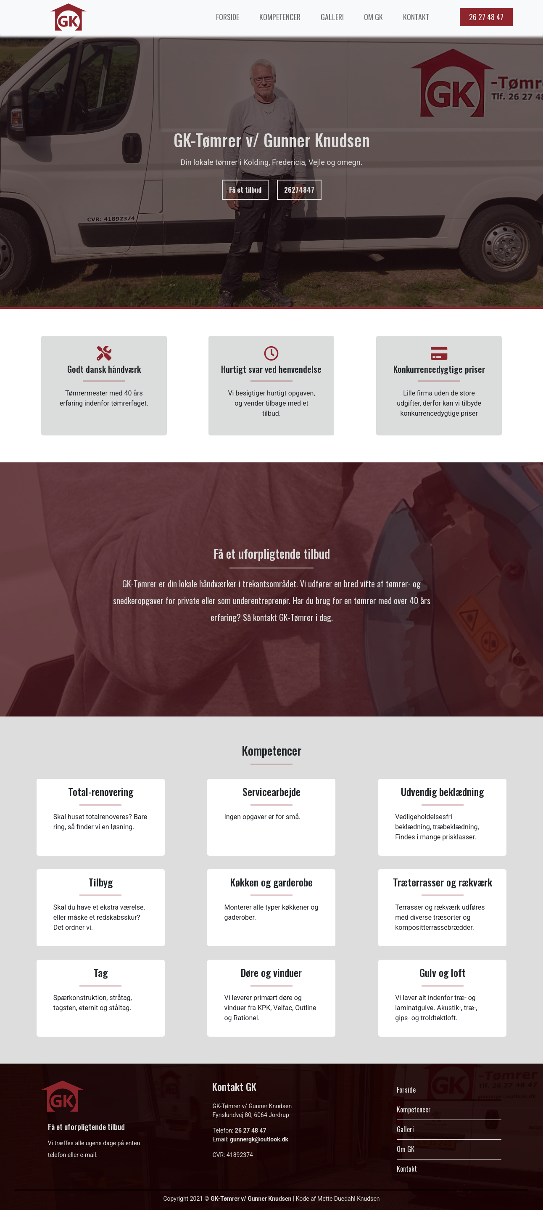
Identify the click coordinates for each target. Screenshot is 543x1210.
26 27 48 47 (486, 16)
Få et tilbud (245, 190)
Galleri (405, 1129)
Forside (406, 1090)
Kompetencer (414, 1109)
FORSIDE (227, 16)
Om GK (405, 1149)
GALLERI (332, 16)
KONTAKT (416, 16)
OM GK (373, 16)
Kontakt (407, 1169)
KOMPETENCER (279, 16)
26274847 (299, 190)
